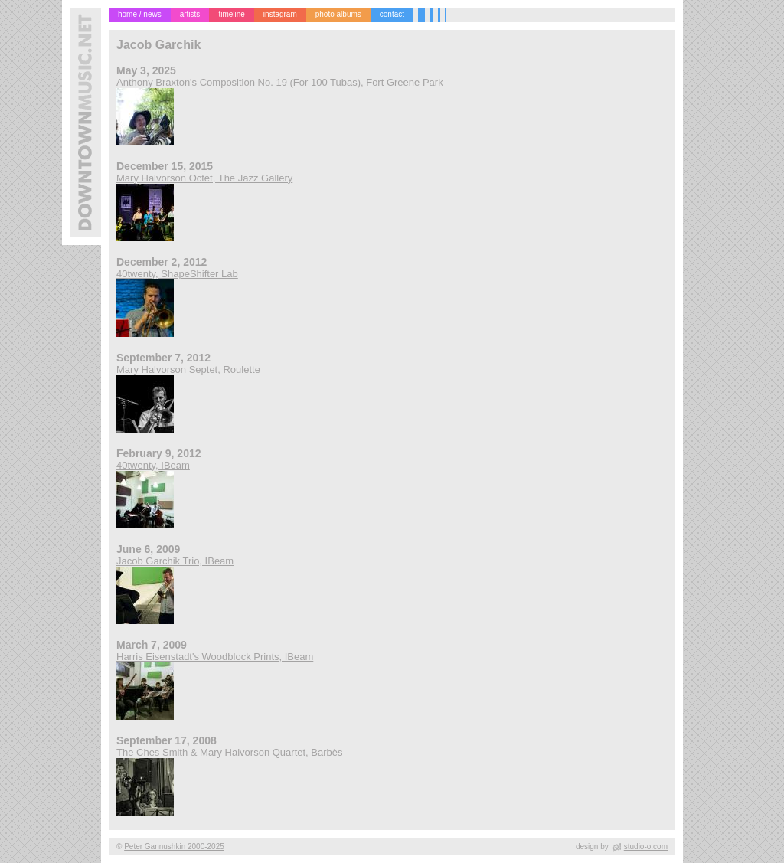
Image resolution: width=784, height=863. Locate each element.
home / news (140, 14)
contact (392, 14)
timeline (231, 14)
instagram (280, 14)
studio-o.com (646, 846)
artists (190, 14)
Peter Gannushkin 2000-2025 (174, 846)
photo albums (338, 14)
